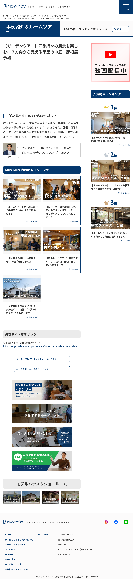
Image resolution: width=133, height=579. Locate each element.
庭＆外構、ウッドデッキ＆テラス (54, 16)
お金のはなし (11, 549)
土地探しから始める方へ (16, 544)
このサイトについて (67, 534)
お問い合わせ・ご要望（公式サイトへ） (76, 549)
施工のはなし (44, 534)
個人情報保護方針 (66, 539)
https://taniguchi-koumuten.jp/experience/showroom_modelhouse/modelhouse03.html (42, 346)
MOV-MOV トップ (9, 16)
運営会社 (62, 544)
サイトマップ (64, 554)
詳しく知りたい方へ (14, 564)
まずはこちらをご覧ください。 (19, 539)
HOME (8, 534)
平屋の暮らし (11, 559)
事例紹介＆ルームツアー (29, 16)
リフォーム (10, 554)
